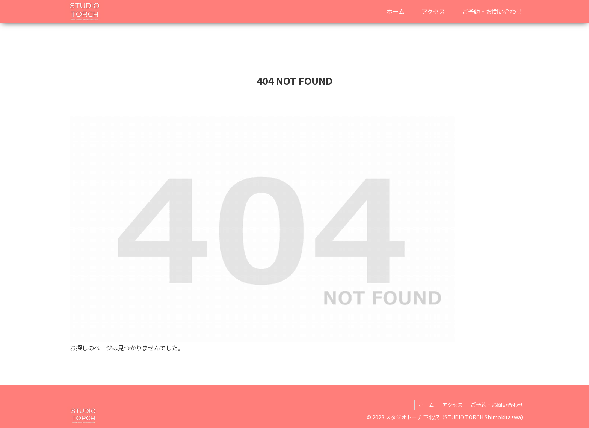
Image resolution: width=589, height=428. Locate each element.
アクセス (452, 404)
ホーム (426, 404)
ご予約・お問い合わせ (497, 404)
